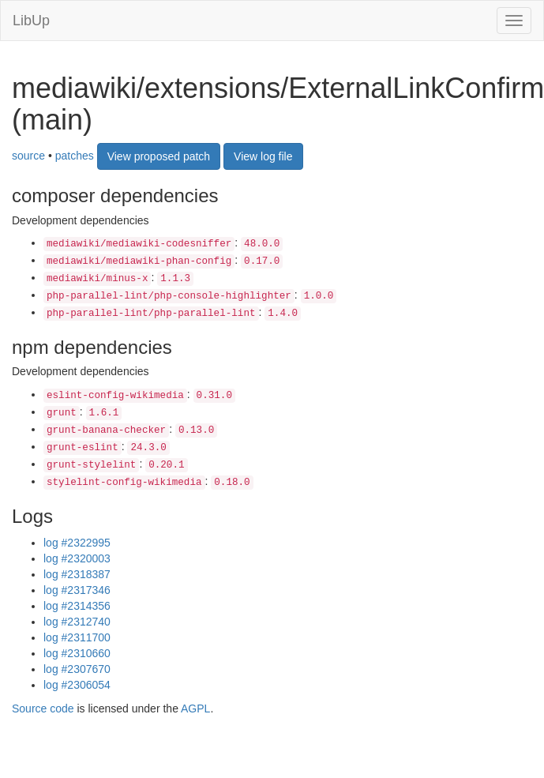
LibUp (31, 20)
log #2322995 (77, 542)
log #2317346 (77, 590)
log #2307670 (77, 669)
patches (74, 155)
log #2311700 (77, 637)
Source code (43, 708)
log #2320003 (77, 558)
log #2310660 (77, 653)
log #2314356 (77, 605)
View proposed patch (159, 156)
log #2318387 (77, 574)
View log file (263, 156)
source (28, 155)
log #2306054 (77, 684)
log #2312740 (77, 621)
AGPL (195, 708)
